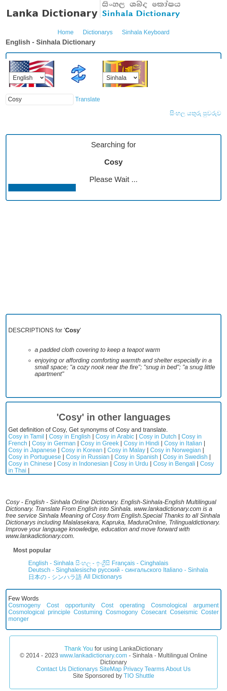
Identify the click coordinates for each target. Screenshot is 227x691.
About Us (178, 669)
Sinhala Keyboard (145, 32)
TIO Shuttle (139, 676)
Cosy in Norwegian (175, 450)
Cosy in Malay (126, 450)
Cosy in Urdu (131, 463)
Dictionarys (98, 32)
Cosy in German (54, 443)
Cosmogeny (24, 605)
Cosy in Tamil (26, 436)
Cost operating (123, 605)
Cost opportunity (71, 605)
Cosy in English (69, 436)
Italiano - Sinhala (185, 570)
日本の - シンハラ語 (55, 577)
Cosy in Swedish (185, 457)
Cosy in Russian (88, 457)
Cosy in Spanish (136, 457)
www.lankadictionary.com (93, 655)
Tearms (154, 669)
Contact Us (51, 669)
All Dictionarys (103, 576)
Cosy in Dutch (158, 436)
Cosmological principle (39, 612)
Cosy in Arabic (114, 436)
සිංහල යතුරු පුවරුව (195, 113)
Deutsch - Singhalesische (62, 570)
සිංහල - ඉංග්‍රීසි (92, 563)
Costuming (88, 612)
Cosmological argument (185, 605)
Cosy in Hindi (141, 443)
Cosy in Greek (100, 443)
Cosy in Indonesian (83, 463)
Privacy (133, 669)
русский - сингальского (129, 570)
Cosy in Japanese (32, 450)
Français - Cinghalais (140, 563)
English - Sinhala (51, 563)
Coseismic (184, 612)
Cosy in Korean (81, 450)
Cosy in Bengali (174, 463)
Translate (87, 99)
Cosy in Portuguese (34, 457)
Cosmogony (122, 612)
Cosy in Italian (183, 443)
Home (65, 32)
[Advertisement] (113, 257)
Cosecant (154, 612)
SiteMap (111, 669)
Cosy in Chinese (30, 463)
